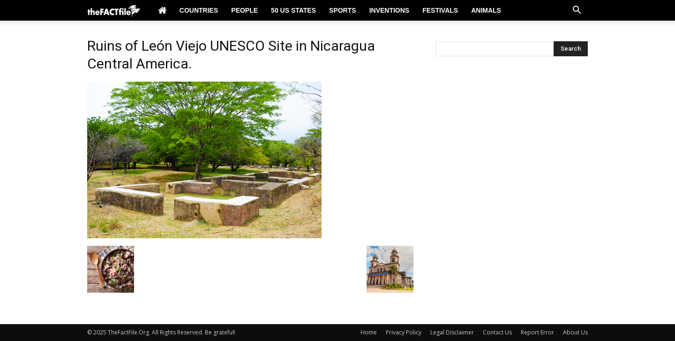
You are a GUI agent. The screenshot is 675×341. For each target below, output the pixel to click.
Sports (342, 10)
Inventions (389, 10)
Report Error (537, 332)
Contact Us (497, 332)
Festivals (440, 10)
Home (368, 332)
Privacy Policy (403, 332)
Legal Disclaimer (452, 332)
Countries (199, 10)
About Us (575, 332)
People (244, 10)
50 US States (293, 10)
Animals (486, 10)
